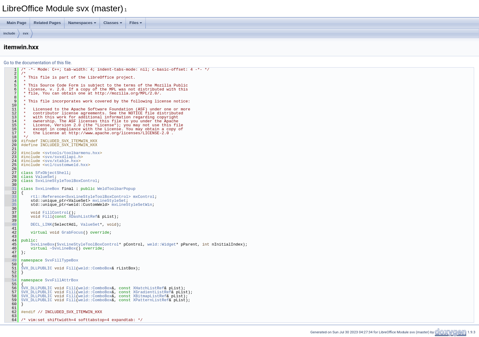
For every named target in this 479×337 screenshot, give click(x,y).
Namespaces (82, 22)
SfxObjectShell (52, 173)
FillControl (55, 212)
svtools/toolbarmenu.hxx (72, 153)
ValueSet (44, 177)
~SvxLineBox (63, 248)
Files (136, 22)
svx (25, 33)
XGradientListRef (152, 292)
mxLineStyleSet (109, 200)
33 (10, 196)
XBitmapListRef (149, 296)
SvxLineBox (47, 188)
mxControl (144, 196)
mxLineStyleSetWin (132, 204)
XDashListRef (83, 216)
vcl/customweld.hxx (66, 165)
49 (10, 260)
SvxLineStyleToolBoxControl (66, 180)
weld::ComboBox (95, 268)
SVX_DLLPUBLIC (36, 268)
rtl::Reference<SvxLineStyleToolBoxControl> (81, 196)
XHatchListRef (148, 288)
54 (10, 280)
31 (10, 188)
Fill (47, 216)
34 (10, 200)
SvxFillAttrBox (61, 280)
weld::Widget (161, 244)
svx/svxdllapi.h (63, 157)
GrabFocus (72, 232)
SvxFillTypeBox (61, 260)
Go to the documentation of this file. (38, 62)
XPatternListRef (151, 300)
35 (10, 204)
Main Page (16, 22)
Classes (113, 22)
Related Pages (47, 22)
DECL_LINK (41, 224)
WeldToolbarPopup (116, 188)
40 (10, 224)
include (9, 33)
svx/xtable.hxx (61, 161)
